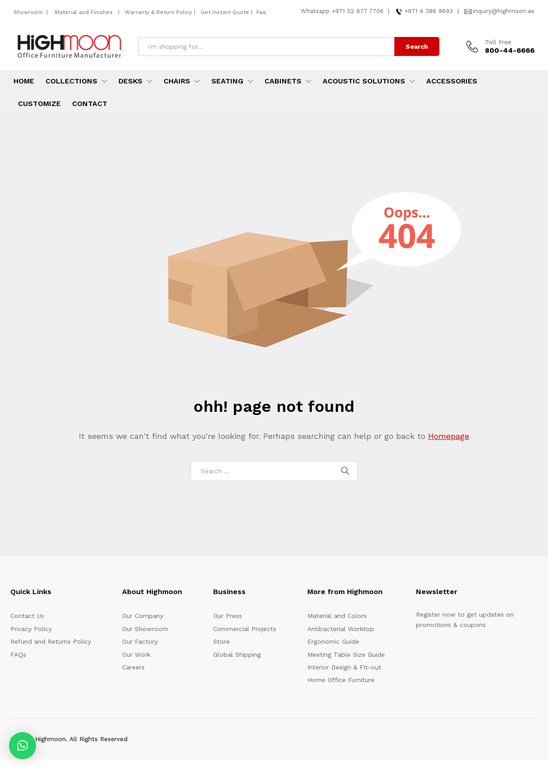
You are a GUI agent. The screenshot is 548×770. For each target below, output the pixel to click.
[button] (22, 745)
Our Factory (140, 641)
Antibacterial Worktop (340, 628)
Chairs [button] (177, 81)
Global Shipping (237, 654)
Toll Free (498, 42)
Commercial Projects (244, 628)
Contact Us (27, 615)
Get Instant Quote (225, 12)
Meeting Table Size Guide (346, 654)
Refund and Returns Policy (50, 641)
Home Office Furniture (340, 679)
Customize (39, 103)
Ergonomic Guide (333, 641)
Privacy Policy (31, 628)
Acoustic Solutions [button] (364, 81)
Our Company (142, 615)
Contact (89, 103)
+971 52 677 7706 (358, 11)
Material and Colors (337, 615)
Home (24, 81)
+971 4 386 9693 (428, 11)
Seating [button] (227, 81)
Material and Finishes (84, 12)
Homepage (448, 436)
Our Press (227, 615)
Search (417, 46)
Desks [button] (130, 81)
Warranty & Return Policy (157, 12)
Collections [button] (71, 81)
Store (221, 641)
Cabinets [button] (283, 81)
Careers (133, 667)
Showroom (29, 12)
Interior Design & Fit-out (344, 667)
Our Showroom (145, 628)
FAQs (18, 654)
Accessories (451, 81)
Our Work (136, 654)
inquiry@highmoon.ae (503, 11)
